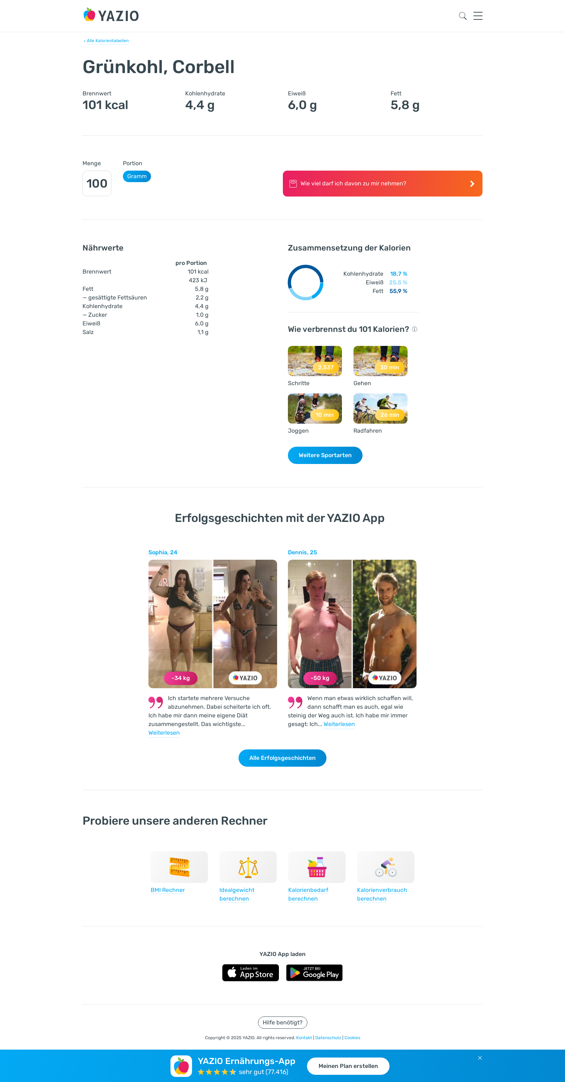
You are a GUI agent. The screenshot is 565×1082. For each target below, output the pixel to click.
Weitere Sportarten (325, 455)
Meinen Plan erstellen (348, 1066)
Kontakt (304, 1037)
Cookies (352, 1037)
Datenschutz (328, 1037)
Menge (92, 163)
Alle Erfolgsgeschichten (282, 757)
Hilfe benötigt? (283, 1022)
